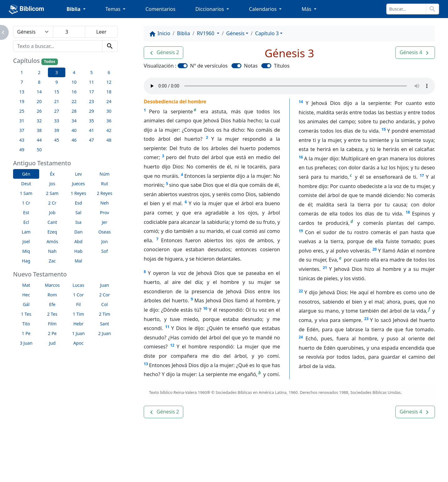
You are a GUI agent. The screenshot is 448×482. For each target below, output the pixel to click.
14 (301, 101)
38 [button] (39, 130)
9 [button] (56, 82)
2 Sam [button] (52, 193)
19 (301, 231)
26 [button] (39, 111)
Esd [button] (78, 203)
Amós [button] (52, 241)
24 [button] (108, 101)
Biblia (183, 33)
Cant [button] (52, 222)
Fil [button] (78, 304)
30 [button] (108, 111)
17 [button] (91, 92)
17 (422, 175)
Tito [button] (26, 324)
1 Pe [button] (26, 333)
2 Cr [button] (52, 203)
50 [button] (39, 150)
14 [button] (39, 92)
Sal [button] (78, 212)
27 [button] (56, 111)
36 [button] (108, 121)
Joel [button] (26, 241)
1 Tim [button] (78, 314)
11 (167, 326)
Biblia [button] (74, 9)
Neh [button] (104, 203)
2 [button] (39, 72)
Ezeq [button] (52, 232)
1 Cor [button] (78, 295)
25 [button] (21, 111)
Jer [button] (104, 222)
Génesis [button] (235, 33)
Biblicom (26, 9)
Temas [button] (113, 9)
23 (366, 318)
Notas (251, 65)
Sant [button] (104, 324)
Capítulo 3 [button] (267, 33)
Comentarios (160, 9)
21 (325, 267)
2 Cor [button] (104, 295)
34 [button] (74, 121)
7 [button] (22, 82)
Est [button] (26, 212)
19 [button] (21, 101)
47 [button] (91, 140)
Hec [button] (26, 295)
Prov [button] (104, 212)
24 (301, 337)
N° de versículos (209, 65)
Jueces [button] (78, 184)
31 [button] (21, 121)
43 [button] (21, 140)
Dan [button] (78, 232)
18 (408, 212)
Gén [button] (26, 174)
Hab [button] (78, 251)
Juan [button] (104, 285)
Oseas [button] (104, 232)
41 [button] (91, 130)
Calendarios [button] (263, 9)
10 (205, 308)
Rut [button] (104, 184)
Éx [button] (52, 174)
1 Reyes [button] (78, 193)
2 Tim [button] (104, 314)
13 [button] (21, 92)
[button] (163, 52)
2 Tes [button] (52, 314)
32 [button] (39, 121)
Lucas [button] (78, 285)
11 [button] (91, 82)
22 (301, 291)
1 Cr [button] (26, 203)
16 (301, 157)
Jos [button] (52, 184)
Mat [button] (26, 285)
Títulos (281, 65)
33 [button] (56, 121)
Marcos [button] (52, 285)
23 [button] (91, 101)
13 (146, 363)
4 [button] (74, 72)
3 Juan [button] (26, 343)
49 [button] (21, 150)
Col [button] (104, 304)
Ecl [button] (26, 222)
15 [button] (56, 92)
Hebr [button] (78, 324)
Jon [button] (104, 241)
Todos (49, 61)
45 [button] (56, 140)
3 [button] (56, 72)
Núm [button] (105, 174)
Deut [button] (26, 184)
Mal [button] (78, 261)
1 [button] (22, 72)
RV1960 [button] (206, 33)
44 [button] (39, 140)
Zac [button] (52, 261)
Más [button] (306, 9)
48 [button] (108, 140)
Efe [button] (52, 304)
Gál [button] (26, 304)
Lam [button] (26, 232)
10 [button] (74, 82)
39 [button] (56, 130)
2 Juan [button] (104, 333)
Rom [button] (52, 295)
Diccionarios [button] (210, 9)
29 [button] (91, 111)
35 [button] (91, 121)
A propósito (70, 475)
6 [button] (109, 72)
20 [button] (39, 101)
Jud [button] (52, 343)
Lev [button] (78, 174)
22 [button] (74, 101)
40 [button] (74, 130)
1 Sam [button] (26, 193)
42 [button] (108, 130)
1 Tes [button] (26, 314)
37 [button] (21, 130)
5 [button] (91, 72)
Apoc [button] (78, 343)
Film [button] (52, 324)
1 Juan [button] (78, 333)
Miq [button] (26, 251)
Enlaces (35, 475)
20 (374, 249)
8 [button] (39, 82)
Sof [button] (104, 251)
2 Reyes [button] (104, 193)
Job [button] (52, 212)
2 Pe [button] (52, 333)
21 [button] (56, 101)
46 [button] (74, 140)
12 (172, 345)
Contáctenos (111, 475)
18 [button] (108, 92)
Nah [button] (52, 251)
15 (383, 129)
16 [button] (74, 92)
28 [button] (74, 111)
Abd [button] (78, 241)
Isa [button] (78, 222)
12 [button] (108, 82)
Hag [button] (26, 261)
